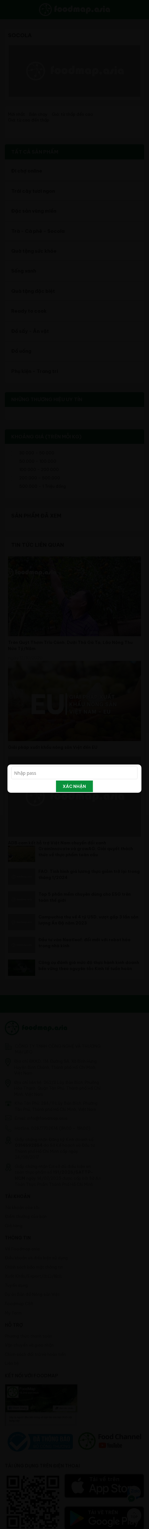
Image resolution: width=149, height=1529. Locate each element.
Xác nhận (74, 786)
